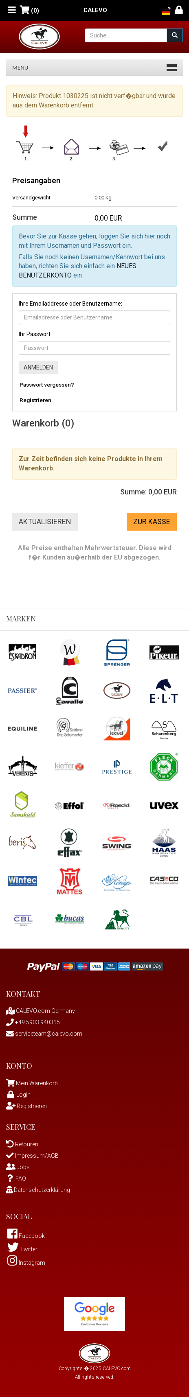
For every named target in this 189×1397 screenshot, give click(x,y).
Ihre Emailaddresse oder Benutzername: (70, 303)
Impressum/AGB (32, 1155)
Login (18, 1094)
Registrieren (35, 400)
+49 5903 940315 (33, 1022)
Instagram (26, 1262)
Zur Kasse (151, 521)
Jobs (18, 1167)
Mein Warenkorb (37, 1083)
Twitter (22, 1249)
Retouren (22, 1144)
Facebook (26, 1236)
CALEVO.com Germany (40, 1011)
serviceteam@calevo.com (44, 1033)
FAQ (16, 1178)
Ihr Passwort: (35, 334)
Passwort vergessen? (47, 384)
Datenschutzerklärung (38, 1190)
